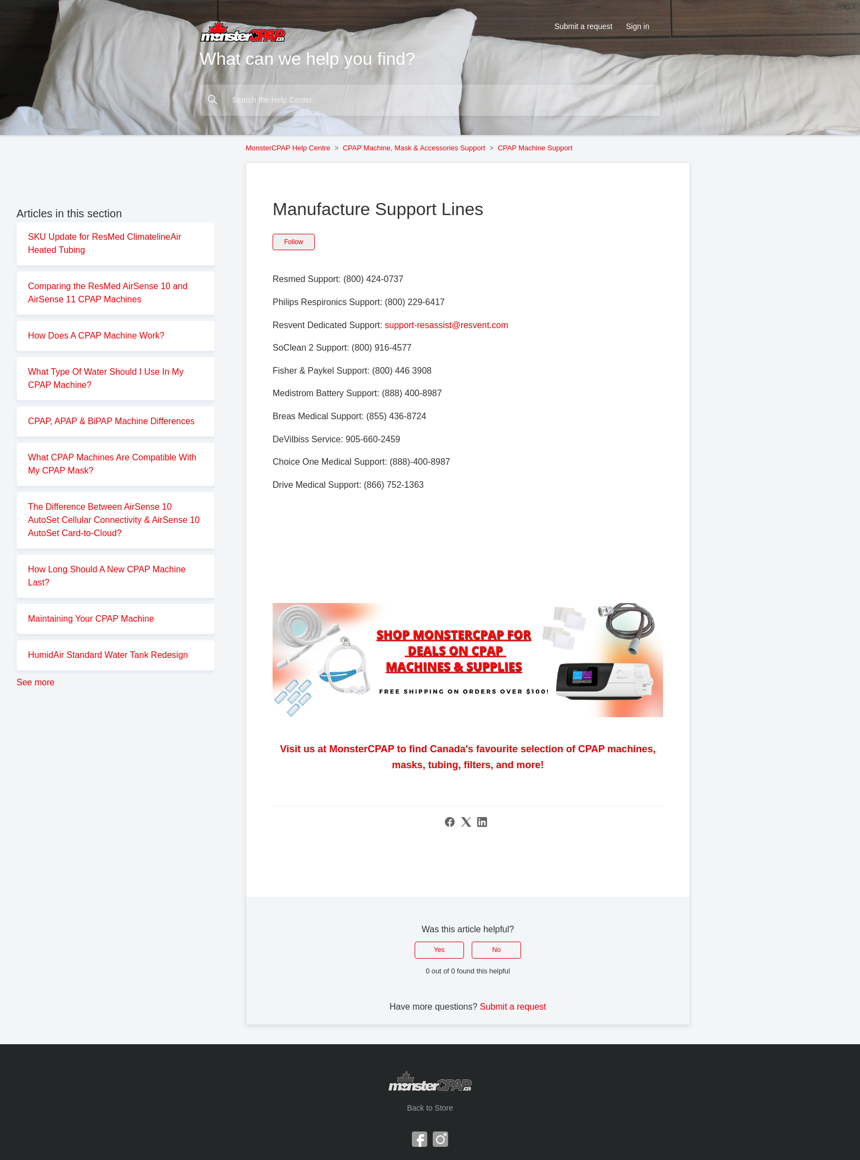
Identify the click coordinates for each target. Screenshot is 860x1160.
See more (35, 682)
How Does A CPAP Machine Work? (96, 335)
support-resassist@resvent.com (446, 325)
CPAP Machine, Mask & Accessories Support (414, 148)
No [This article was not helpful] (497, 950)
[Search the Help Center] (430, 100)
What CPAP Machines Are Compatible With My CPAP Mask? (112, 464)
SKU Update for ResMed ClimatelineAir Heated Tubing (104, 243)
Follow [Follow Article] (293, 242)
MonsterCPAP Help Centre (288, 148)
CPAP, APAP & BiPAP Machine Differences (111, 421)
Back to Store (430, 1107)
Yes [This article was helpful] (439, 950)
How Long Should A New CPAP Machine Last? (107, 576)
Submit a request (584, 26)
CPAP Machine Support (534, 148)
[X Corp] (466, 822)
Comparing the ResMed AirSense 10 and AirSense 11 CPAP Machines (108, 292)
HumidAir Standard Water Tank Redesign (108, 655)
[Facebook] (450, 822)
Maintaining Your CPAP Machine (91, 618)
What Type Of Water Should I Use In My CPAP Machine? (106, 378)
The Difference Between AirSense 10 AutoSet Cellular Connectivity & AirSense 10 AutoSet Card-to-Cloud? (114, 520)
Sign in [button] (637, 26)
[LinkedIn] (482, 822)
